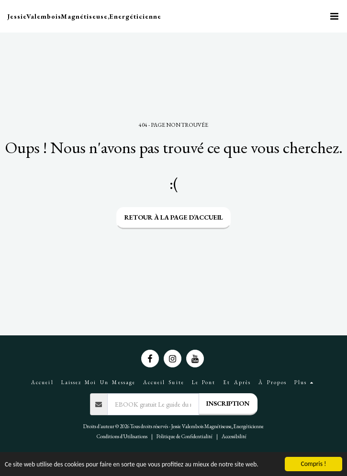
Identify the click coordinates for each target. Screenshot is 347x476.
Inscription (227, 403)
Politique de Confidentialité (185, 436)
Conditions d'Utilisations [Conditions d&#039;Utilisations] (122, 436)
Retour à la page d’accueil (173, 217)
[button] (334, 16)
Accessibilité (234, 436)
